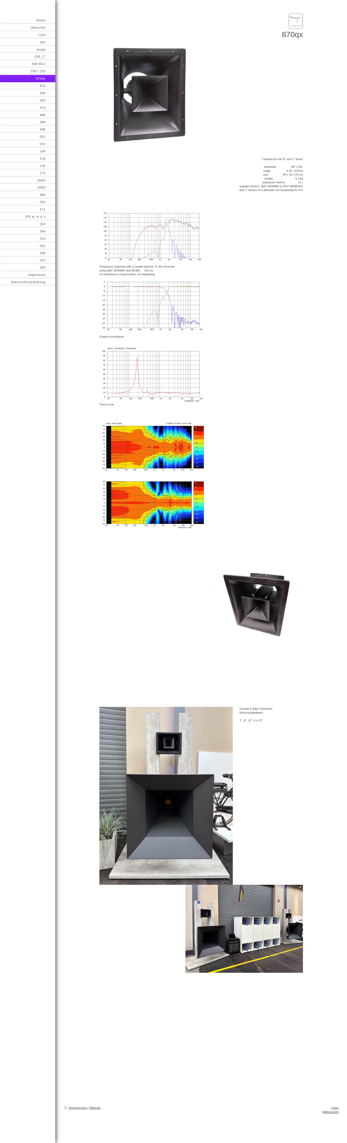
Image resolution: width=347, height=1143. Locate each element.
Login (335, 1108)
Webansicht (330, 1112)
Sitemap (94, 1108)
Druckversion (75, 1108)
